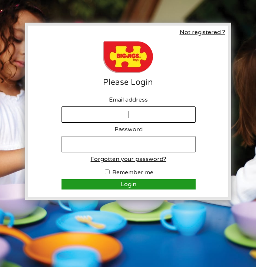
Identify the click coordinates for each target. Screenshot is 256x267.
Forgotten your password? (128, 159)
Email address (128, 99)
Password (128, 129)
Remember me (132, 172)
